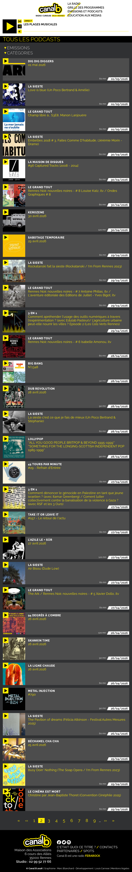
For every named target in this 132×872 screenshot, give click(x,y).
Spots (88, 850)
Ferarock (92, 855)
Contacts (109, 846)
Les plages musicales (40, 24)
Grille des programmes (86, 7)
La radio (74, 3)
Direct (28, 21)
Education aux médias (84, 15)
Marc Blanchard (65, 867)
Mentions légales (120, 867)
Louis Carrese (102, 867)
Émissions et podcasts (85, 11)
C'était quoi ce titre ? (76, 846)
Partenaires (68, 850)
